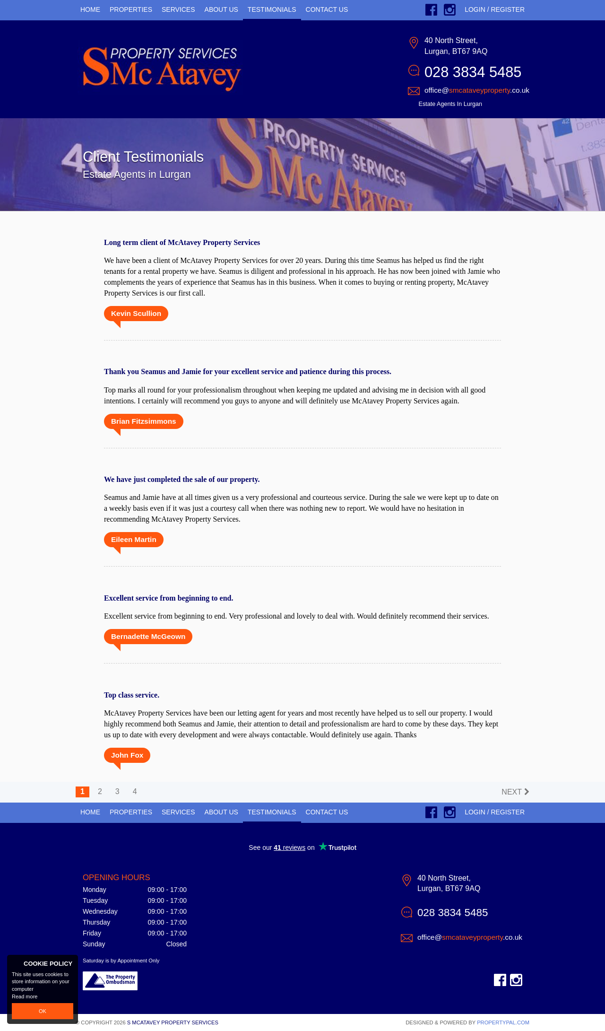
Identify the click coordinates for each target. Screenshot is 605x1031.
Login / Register (495, 9)
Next (511, 792)
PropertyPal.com (503, 1022)
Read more (24, 996)
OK (42, 1011)
